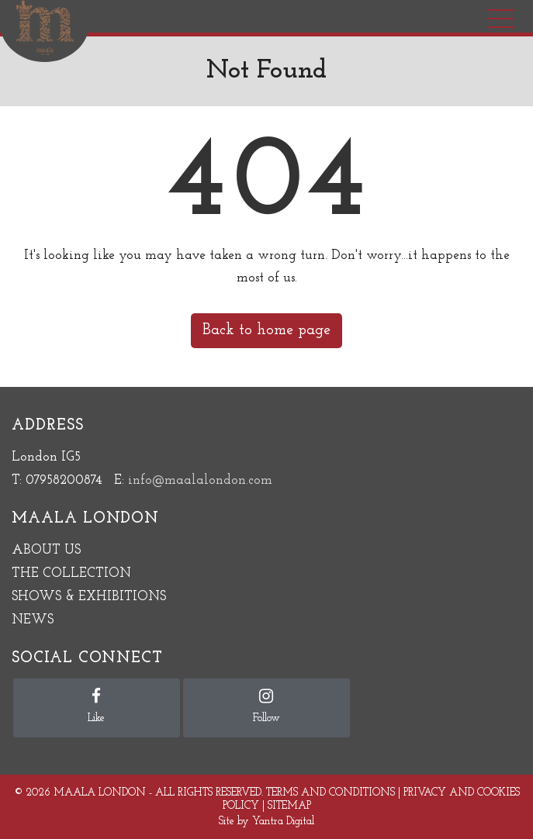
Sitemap (289, 806)
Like (96, 706)
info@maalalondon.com (200, 480)
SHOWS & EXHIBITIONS (89, 596)
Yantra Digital (283, 821)
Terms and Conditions (330, 793)
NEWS (33, 620)
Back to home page (266, 330)
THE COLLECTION (71, 573)
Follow (266, 706)
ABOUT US (46, 550)
